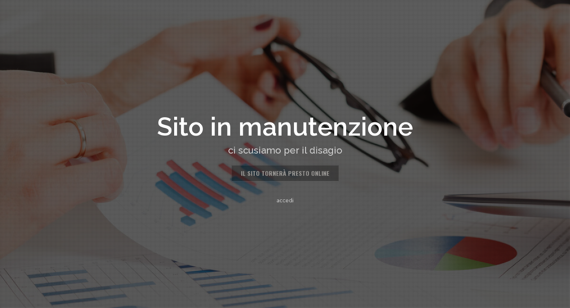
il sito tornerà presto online (285, 173)
